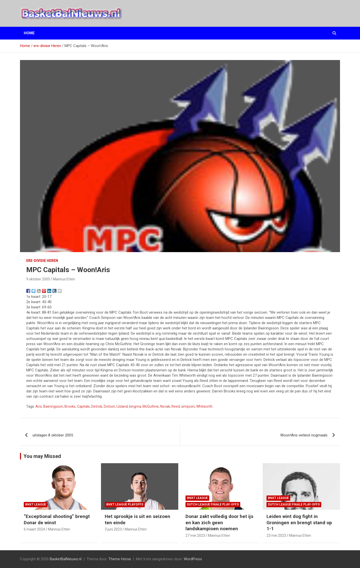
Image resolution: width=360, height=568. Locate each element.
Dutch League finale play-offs (213, 504)
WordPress (193, 559)
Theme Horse (119, 559)
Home (29, 33)
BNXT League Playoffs (124, 504)
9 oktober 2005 (38, 279)
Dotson (109, 406)
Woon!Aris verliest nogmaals (304, 435)
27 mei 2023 (195, 535)
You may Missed (42, 456)
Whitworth (204, 406)
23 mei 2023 (276, 535)
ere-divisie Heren (42, 261)
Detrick (96, 406)
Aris (39, 406)
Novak (165, 406)
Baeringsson (53, 406)
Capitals (83, 406)
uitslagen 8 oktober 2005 (52, 435)
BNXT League (35, 504)
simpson (188, 406)
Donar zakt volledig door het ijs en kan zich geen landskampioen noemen (219, 522)
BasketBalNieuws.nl (66, 559)
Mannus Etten (64, 279)
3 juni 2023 (113, 529)
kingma (135, 406)
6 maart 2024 (34, 529)
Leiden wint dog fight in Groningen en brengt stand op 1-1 (299, 522)
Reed (176, 406)
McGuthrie (150, 406)
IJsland (122, 406)
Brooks (70, 406)
